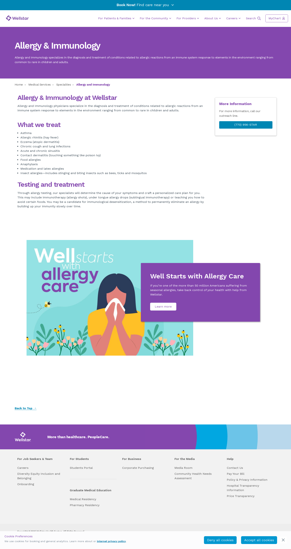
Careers (233, 18)
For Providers (187, 18)
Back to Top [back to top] (26, 408)
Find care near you (145, 5)
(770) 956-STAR (245, 124)
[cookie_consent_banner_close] (283, 540)
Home (19, 84)
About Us (212, 18)
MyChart (277, 18)
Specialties (63, 84)
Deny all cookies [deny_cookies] (220, 540)
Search (253, 18)
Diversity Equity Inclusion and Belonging (38, 476)
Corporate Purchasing (138, 468)
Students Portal (81, 468)
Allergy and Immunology (93, 84)
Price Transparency (240, 496)
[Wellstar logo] (17, 18)
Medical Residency (83, 499)
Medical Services (39, 84)
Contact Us (235, 468)
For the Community (155, 18)
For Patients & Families (116, 18)
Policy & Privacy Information (247, 479)
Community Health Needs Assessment (193, 476)
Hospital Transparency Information (243, 488)
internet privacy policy (111, 541)
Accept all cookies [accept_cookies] (259, 540)
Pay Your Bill (235, 474)
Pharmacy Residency (84, 505)
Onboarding (25, 484)
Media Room (183, 468)
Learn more (163, 306)
